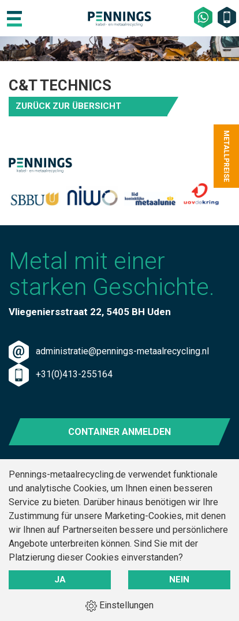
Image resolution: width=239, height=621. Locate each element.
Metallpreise (226, 156)
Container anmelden (119, 431)
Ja (60, 579)
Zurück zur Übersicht (68, 106)
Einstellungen (119, 606)
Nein (179, 579)
